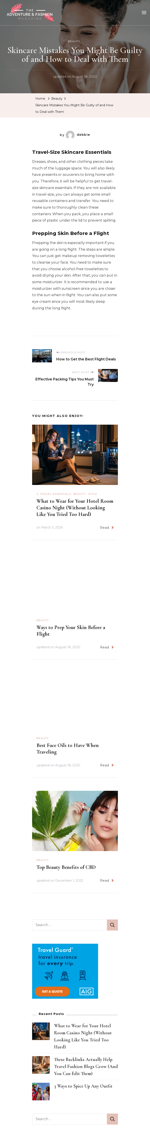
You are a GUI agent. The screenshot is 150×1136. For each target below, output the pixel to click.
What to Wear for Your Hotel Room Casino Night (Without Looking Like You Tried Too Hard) (75, 507)
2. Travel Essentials (54, 493)
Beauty (74, 41)
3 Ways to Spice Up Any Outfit (83, 1085)
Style (92, 493)
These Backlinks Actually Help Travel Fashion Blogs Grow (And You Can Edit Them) (86, 1066)
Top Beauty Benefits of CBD (66, 867)
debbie (78, 134)
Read (107, 527)
